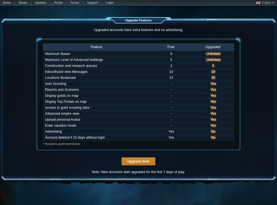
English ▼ (265, 3)
